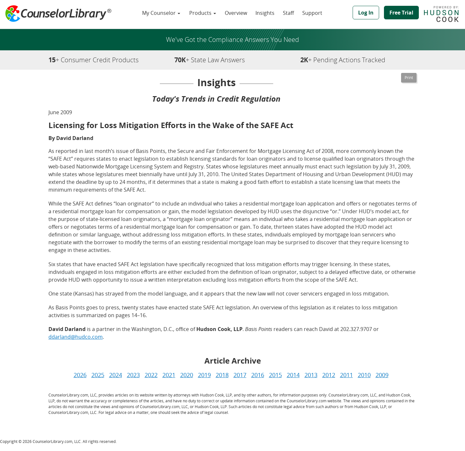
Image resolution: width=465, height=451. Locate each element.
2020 (186, 375)
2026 (80, 375)
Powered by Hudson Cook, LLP (444, 14)
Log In (366, 12)
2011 (346, 375)
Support (312, 12)
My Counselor (161, 12)
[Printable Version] (409, 78)
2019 (204, 375)
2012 (328, 375)
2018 (222, 375)
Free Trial (401, 12)
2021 (168, 375)
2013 (311, 375)
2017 (239, 375)
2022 (151, 375)
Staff (288, 12)
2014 (293, 375)
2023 (133, 375)
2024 (115, 375)
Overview (236, 12)
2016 (257, 375)
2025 (97, 375)
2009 (382, 375)
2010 (364, 375)
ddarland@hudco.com (75, 336)
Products (202, 12)
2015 (275, 375)
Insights (264, 12)
